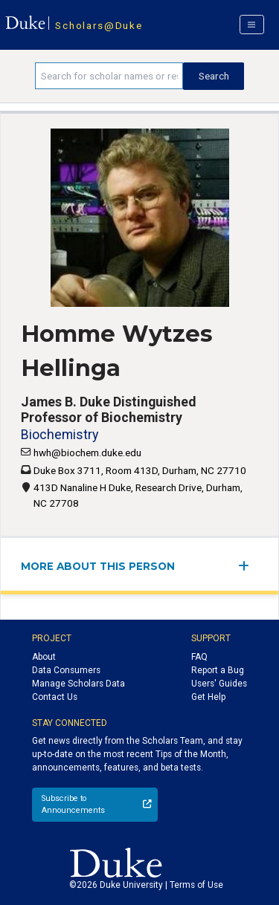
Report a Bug (217, 670)
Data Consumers (66, 670)
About (44, 657)
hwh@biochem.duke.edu (87, 452)
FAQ (199, 657)
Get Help (208, 697)
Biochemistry (59, 434)
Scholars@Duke (98, 25)
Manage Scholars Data (78, 683)
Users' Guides (219, 683)
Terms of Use (196, 885)
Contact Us (54, 697)
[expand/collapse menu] (248, 565)
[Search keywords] (109, 75)
